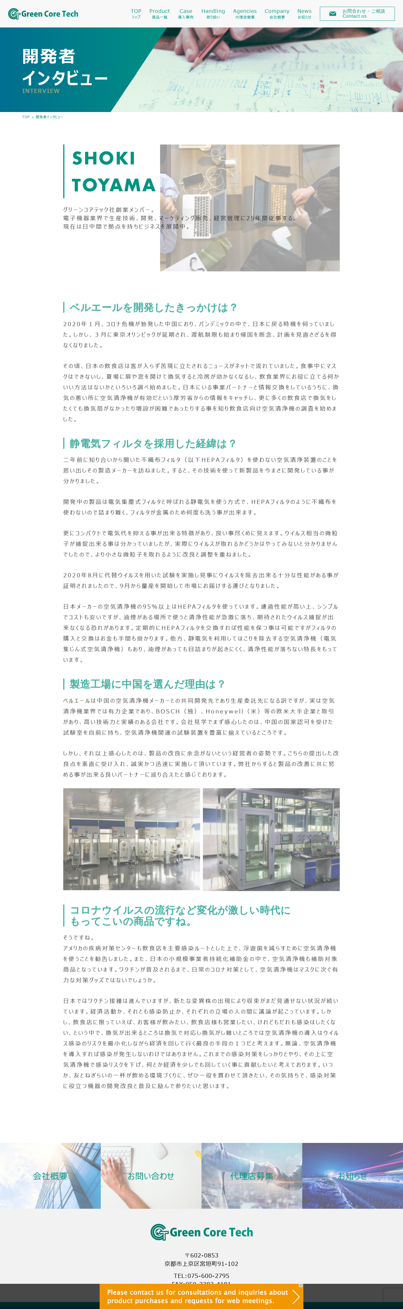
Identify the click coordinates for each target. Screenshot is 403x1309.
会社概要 (50, 1175)
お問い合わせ (151, 1175)
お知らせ (352, 1175)
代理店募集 (252, 1175)
